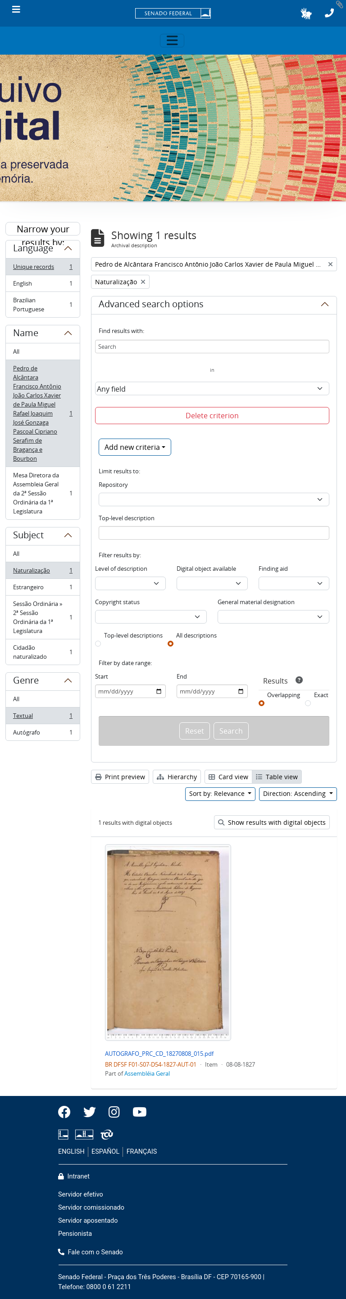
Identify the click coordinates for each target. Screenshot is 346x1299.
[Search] (212, 346)
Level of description (121, 568)
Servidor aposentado (88, 1221)
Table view (277, 776)
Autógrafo (43, 734)
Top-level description (127, 518)
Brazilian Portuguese (43, 304)
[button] (306, 13)
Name (25, 334)
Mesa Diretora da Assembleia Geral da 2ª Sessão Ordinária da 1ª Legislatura (43, 493)
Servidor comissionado (91, 1207)
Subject (28, 536)
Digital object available (206, 568)
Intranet (74, 1176)
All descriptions (196, 635)
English (43, 285)
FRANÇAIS (142, 1152)
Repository (113, 485)
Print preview (120, 776)
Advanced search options (151, 305)
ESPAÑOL (105, 1152)
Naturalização (43, 572)
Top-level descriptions (133, 635)
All (16, 351)
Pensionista (75, 1234)
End (182, 676)
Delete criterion (212, 416)
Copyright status (117, 602)
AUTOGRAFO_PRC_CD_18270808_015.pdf (159, 1053)
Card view (228, 776)
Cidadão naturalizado (43, 652)
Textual (43, 717)
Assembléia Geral (147, 1073)
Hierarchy (177, 776)
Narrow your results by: (43, 229)
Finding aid (273, 568)
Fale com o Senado (90, 1252)
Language (33, 249)
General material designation (256, 602)
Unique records (43, 268)
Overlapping (283, 695)
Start (101, 676)
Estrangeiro (43, 589)
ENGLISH (71, 1152)
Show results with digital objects (272, 822)
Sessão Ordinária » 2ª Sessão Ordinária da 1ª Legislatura (43, 617)
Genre (26, 681)
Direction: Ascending (295, 793)
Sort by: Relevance (217, 793)
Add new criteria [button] (132, 447)
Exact (321, 695)
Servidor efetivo (80, 1194)
